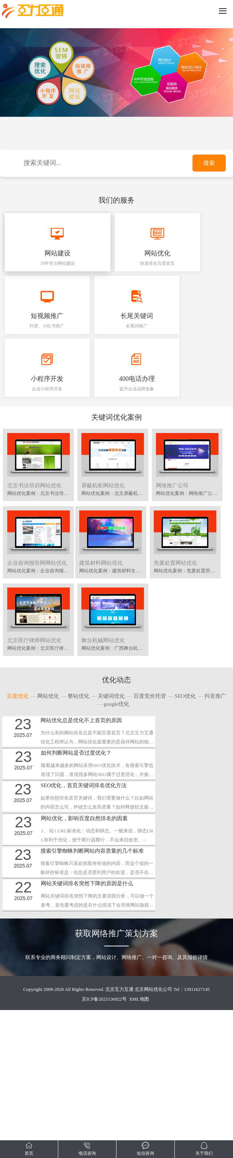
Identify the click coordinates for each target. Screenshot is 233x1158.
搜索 (209, 163)
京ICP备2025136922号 (104, 1129)
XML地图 (139, 1129)
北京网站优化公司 (153, 1119)
